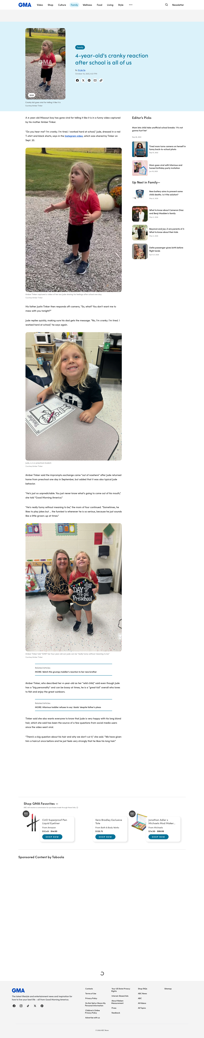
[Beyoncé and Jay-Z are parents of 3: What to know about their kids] (159, 232)
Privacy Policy (91, 998)
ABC (140, 998)
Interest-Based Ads (120, 995)
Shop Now (52, 836)
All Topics (142, 1008)
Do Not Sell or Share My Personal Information (95, 1004)
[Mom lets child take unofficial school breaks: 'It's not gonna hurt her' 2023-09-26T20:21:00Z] (159, 130)
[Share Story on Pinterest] (89, 80)
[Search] (166, 5)
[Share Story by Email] (95, 80)
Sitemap (168, 988)
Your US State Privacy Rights (120, 989)
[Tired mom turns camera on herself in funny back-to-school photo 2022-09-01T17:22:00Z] (159, 149)
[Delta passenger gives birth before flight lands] (159, 251)
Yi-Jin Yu (81, 70)
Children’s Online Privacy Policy (92, 1011)
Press (114, 1008)
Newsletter (178, 4)
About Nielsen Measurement (117, 1001)
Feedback (116, 1012)
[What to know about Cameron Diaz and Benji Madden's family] (159, 214)
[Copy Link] (101, 80)
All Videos (142, 1003)
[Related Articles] (73, 669)
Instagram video (74, 135)
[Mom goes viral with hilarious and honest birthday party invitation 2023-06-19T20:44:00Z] (159, 168)
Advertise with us (92, 1017)
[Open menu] (130, 4)
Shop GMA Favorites (39, 803)
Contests (89, 988)
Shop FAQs (142, 988)
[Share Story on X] (83, 80)
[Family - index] (80, 47)
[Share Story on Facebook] (77, 80)
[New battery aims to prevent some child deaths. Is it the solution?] (159, 195)
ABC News (142, 993)
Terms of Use (90, 993)
